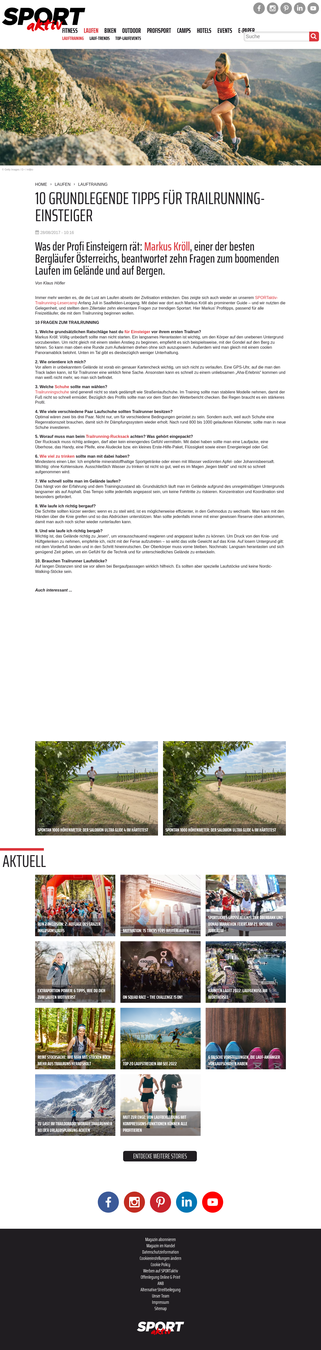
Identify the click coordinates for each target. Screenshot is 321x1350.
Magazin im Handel (160, 1246)
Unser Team (160, 1296)
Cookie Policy (160, 1264)
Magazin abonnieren (160, 1239)
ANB (160, 1283)
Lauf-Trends (100, 38)
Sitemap (160, 1308)
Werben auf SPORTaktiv (160, 1271)
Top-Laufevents (128, 38)
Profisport (159, 30)
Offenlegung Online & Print (160, 1277)
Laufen (91, 30)
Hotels (204, 30)
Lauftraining (73, 38)
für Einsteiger (137, 332)
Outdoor (131, 30)
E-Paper (246, 30)
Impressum (160, 1302)
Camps (184, 30)
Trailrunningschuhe (52, 392)
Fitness (70, 30)
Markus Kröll (167, 246)
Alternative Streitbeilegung (160, 1289)
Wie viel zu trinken (57, 456)
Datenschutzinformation (160, 1252)
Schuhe (62, 387)
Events (224, 30)
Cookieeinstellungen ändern (160, 1258)
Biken (110, 30)
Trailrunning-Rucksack (107, 436)
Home (41, 184)
